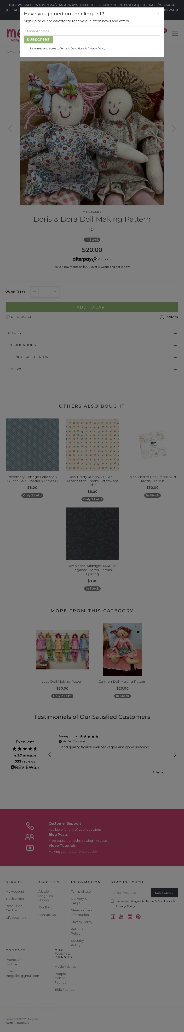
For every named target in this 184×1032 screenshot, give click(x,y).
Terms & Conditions (72, 48)
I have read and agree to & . (65, 48)
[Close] (158, 13)
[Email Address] (92, 31)
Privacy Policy (96, 48)
